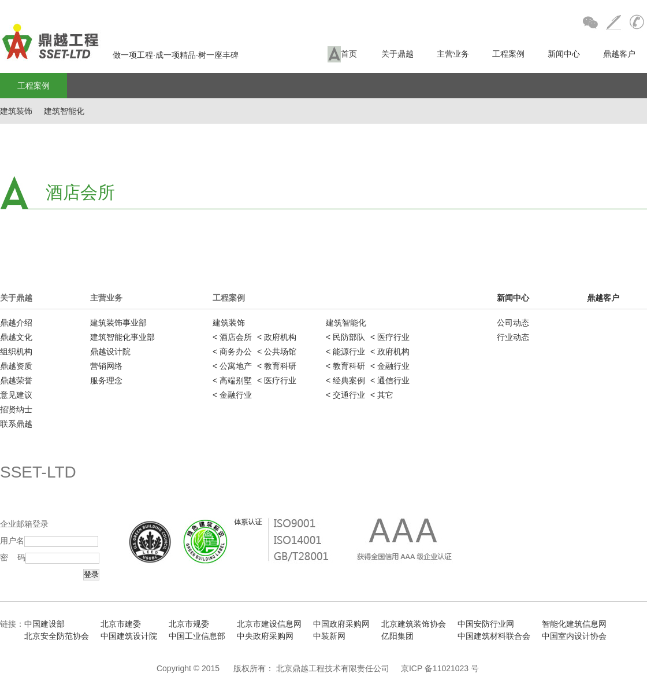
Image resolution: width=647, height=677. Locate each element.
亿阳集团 (397, 636)
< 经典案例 (345, 380)
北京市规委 (189, 623)
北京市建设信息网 (269, 623)
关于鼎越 (397, 53)
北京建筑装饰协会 (413, 623)
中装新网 (329, 636)
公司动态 (513, 322)
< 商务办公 (232, 351)
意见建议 (16, 394)
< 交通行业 (345, 394)
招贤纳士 (16, 409)
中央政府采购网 (265, 636)
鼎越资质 (16, 366)
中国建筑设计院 (129, 636)
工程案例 (508, 53)
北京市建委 (121, 623)
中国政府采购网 (341, 623)
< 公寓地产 (232, 366)
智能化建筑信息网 (574, 623)
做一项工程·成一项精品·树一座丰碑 (119, 55)
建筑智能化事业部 (122, 337)
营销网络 (106, 366)
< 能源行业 (345, 351)
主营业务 (453, 53)
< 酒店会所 (232, 337)
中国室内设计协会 (574, 636)
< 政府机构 (276, 337)
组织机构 (16, 351)
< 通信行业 (390, 380)
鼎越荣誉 (16, 380)
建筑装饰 (16, 111)
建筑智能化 (64, 111)
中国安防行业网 (486, 623)
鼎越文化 (16, 337)
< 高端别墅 (232, 380)
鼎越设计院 (110, 351)
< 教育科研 (276, 366)
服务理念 (106, 380)
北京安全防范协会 (56, 636)
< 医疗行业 (276, 380)
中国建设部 (44, 623)
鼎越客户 (619, 53)
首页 (342, 54)
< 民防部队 (345, 337)
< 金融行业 (232, 394)
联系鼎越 (16, 423)
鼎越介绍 (16, 322)
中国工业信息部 (197, 636)
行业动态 (513, 337)
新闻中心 (564, 53)
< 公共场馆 (276, 351)
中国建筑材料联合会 (494, 636)
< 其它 (381, 394)
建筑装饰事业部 (118, 322)
